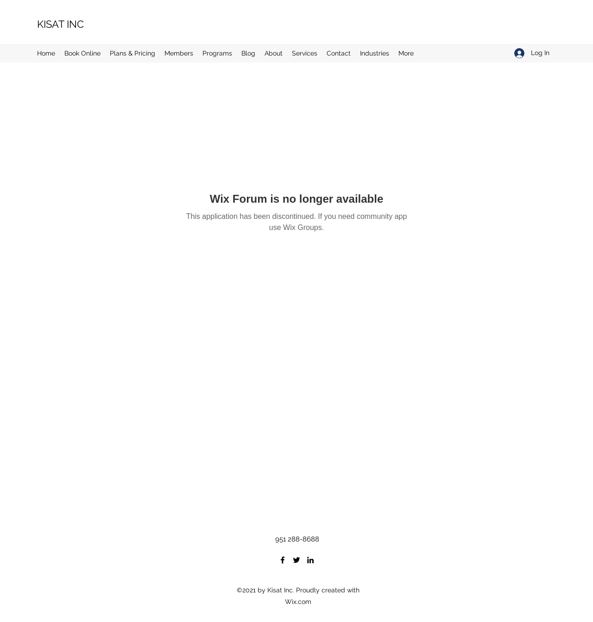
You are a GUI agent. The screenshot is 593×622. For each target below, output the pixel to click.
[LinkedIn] (310, 560)
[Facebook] (282, 560)
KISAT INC (60, 24)
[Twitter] (296, 560)
